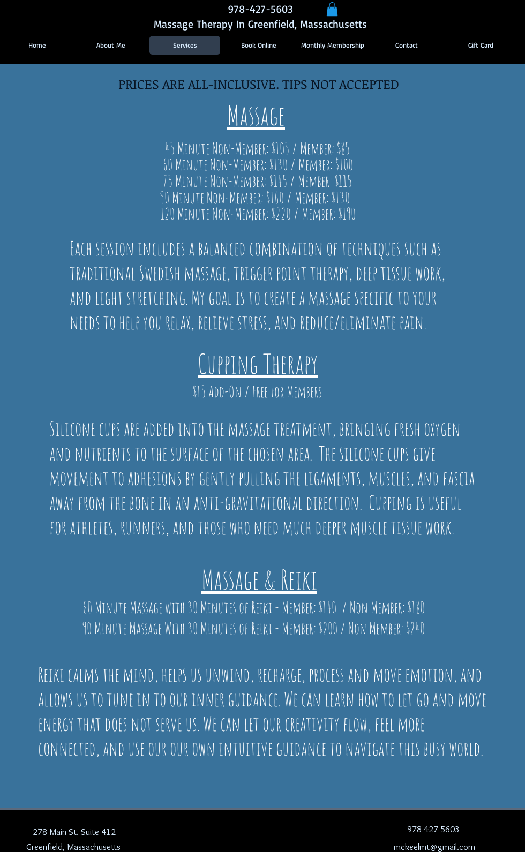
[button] (332, 9)
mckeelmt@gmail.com (434, 846)
